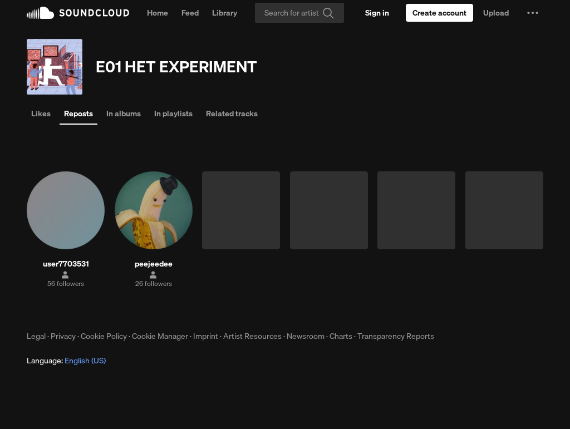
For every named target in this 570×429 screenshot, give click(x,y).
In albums (123, 113)
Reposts (78, 113)
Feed (190, 13)
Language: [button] (66, 360)
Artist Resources (252, 336)
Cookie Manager (160, 336)
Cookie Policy (104, 336)
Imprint (205, 336)
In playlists (173, 113)
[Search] (299, 13)
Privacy (63, 336)
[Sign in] (377, 13)
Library (224, 13)
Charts (341, 336)
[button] (532, 13)
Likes (41, 113)
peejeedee (154, 263)
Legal (36, 336)
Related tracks (232, 113)
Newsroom (306, 336)
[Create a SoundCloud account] (439, 13)
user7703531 (66, 263)
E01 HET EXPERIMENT (176, 66)
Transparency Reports (395, 336)
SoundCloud (78, 13)
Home (157, 13)
